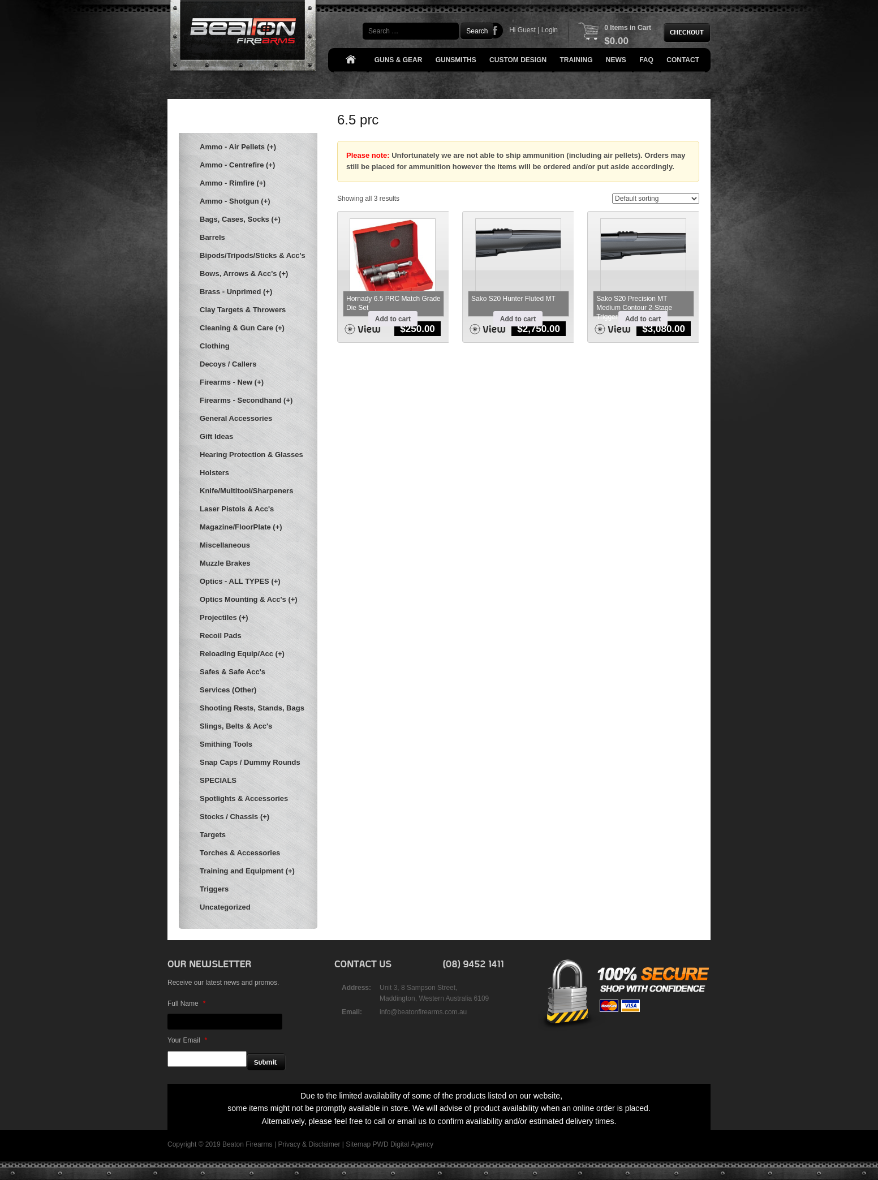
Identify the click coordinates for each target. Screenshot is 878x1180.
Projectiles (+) (224, 617)
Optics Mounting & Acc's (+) (249, 599)
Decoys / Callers (228, 364)
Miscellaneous (225, 545)
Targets (213, 834)
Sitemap (358, 1144)
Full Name (186, 1003)
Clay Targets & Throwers (243, 309)
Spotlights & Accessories (244, 798)
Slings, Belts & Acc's (236, 726)
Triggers (214, 889)
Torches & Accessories (240, 853)
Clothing (215, 346)
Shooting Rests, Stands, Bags (252, 708)
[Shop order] (655, 198)
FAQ (646, 60)
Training (576, 60)
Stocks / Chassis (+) (234, 816)
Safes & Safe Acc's (232, 671)
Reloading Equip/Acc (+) (242, 653)
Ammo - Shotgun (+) (235, 201)
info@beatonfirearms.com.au (423, 1012)
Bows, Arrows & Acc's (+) (244, 273)
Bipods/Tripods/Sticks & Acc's (252, 255)
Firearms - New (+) (232, 382)
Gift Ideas (216, 436)
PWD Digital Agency (403, 1144)
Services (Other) (228, 690)
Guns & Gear (399, 60)
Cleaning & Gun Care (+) (242, 328)
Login (549, 30)
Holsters (214, 472)
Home (350, 60)
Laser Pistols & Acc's (237, 509)
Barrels (212, 237)
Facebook (495, 30)
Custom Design (517, 60)
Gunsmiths (456, 60)
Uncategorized (225, 907)
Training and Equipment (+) (247, 871)
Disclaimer (324, 1144)
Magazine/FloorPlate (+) (241, 527)
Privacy (289, 1144)
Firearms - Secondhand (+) (246, 400)
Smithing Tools (226, 744)
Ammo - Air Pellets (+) (238, 147)
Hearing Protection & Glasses (251, 454)
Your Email (187, 1040)
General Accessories (236, 418)
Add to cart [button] (393, 319)
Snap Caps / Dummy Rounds (250, 762)
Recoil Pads (221, 635)
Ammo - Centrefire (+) (237, 165)
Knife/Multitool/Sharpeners (246, 490)
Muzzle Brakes (225, 563)
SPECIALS (218, 780)
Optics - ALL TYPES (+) (240, 581)
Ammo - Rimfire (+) (233, 183)
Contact (682, 60)
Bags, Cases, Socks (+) (240, 219)
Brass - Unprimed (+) (236, 291)
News (616, 60)
